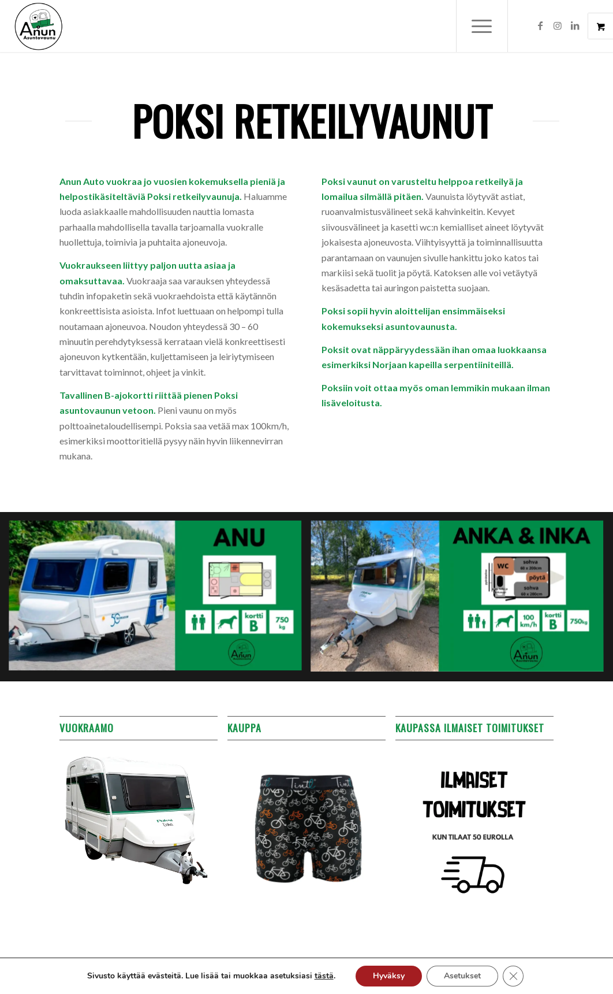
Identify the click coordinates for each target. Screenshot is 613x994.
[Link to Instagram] (557, 25)
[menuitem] (489, 26)
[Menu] (482, 26)
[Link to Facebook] (540, 25)
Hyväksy (389, 975)
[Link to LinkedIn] (575, 25)
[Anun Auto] (38, 26)
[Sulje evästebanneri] (513, 976)
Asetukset (462, 975)
